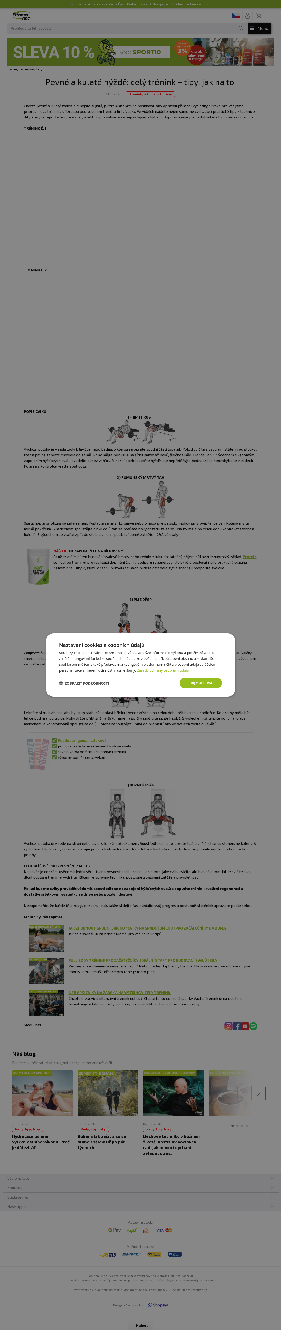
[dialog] (140, 665)
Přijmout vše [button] (201, 683)
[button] (84, 683)
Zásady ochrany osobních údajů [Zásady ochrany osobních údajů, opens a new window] (163, 670)
